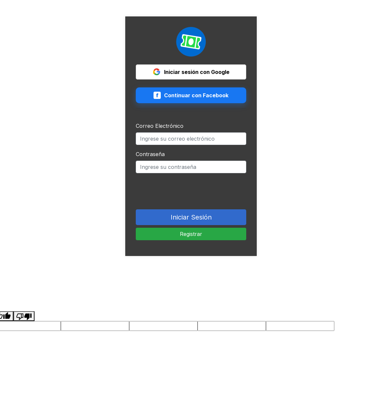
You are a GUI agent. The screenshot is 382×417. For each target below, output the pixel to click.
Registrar (191, 234)
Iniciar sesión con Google (191, 72)
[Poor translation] (24, 316)
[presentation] (186, 191)
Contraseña (150, 154)
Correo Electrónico (159, 126)
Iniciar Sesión (191, 217)
